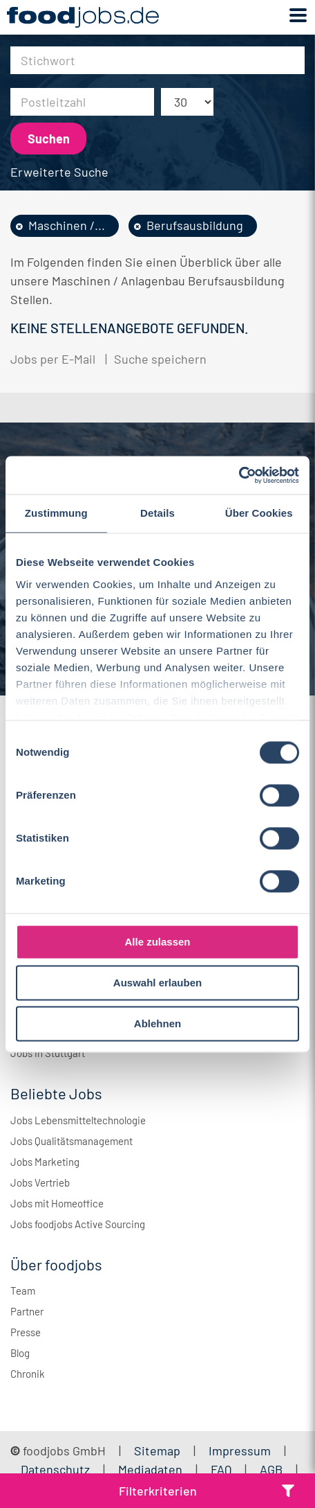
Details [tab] (157, 513)
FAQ (221, 1469)
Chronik (27, 1373)
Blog (20, 1353)
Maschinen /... (66, 225)
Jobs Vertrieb (40, 1182)
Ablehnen (157, 1023)
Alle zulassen (157, 942)
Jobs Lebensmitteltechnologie (78, 1120)
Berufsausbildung (194, 225)
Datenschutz (57, 1469)
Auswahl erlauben (157, 982)
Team (22, 1290)
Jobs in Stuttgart (47, 1053)
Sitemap (157, 1450)
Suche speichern (160, 358)
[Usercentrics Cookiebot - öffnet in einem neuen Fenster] (238, 475)
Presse (25, 1332)
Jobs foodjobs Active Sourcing (77, 1224)
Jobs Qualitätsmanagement (71, 1141)
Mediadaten (150, 1469)
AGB (272, 1469)
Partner (27, 1311)
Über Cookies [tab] (259, 513)
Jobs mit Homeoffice (57, 1203)
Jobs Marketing (44, 1161)
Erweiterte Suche (59, 171)
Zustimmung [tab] (56, 513)
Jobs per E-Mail (52, 358)
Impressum (240, 1450)
